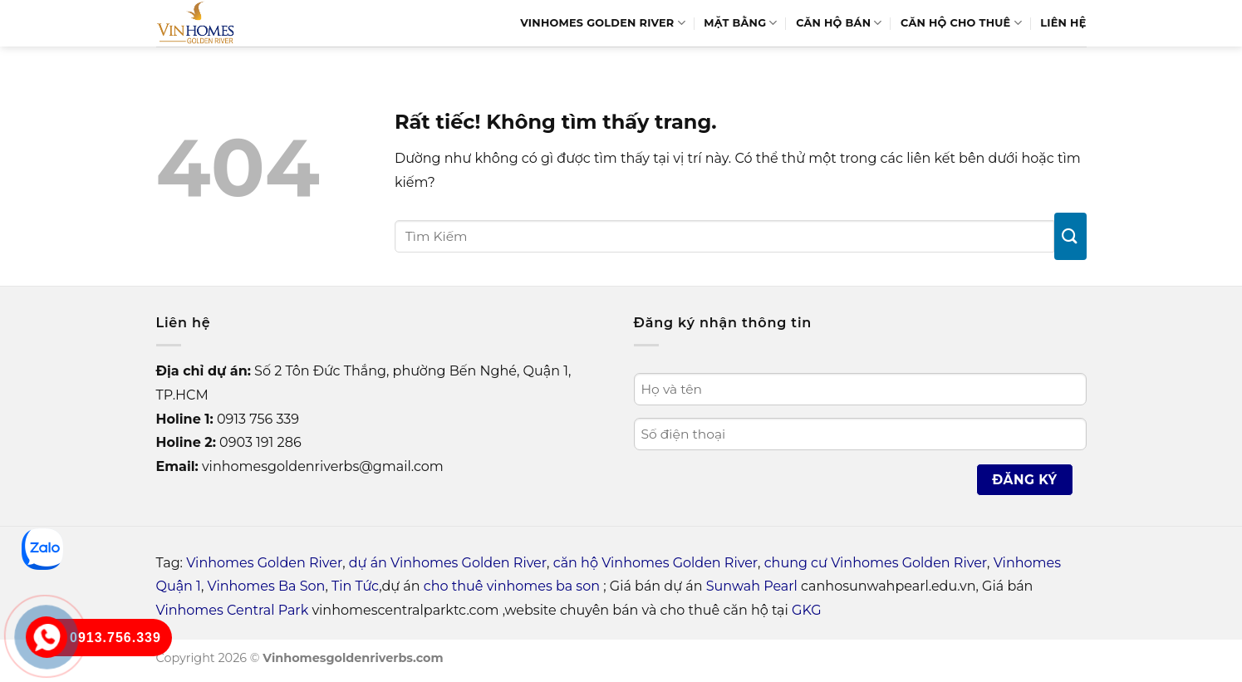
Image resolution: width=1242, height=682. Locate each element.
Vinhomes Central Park (232, 610)
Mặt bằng (740, 23)
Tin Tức (355, 586)
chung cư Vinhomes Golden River (875, 563)
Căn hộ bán (839, 23)
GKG (806, 610)
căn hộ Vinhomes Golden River (655, 563)
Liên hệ (1063, 23)
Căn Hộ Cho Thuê (961, 23)
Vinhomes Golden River (602, 23)
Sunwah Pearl (752, 586)
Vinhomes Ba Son (267, 586)
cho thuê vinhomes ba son (512, 586)
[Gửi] (1070, 236)
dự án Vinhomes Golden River (448, 563)
